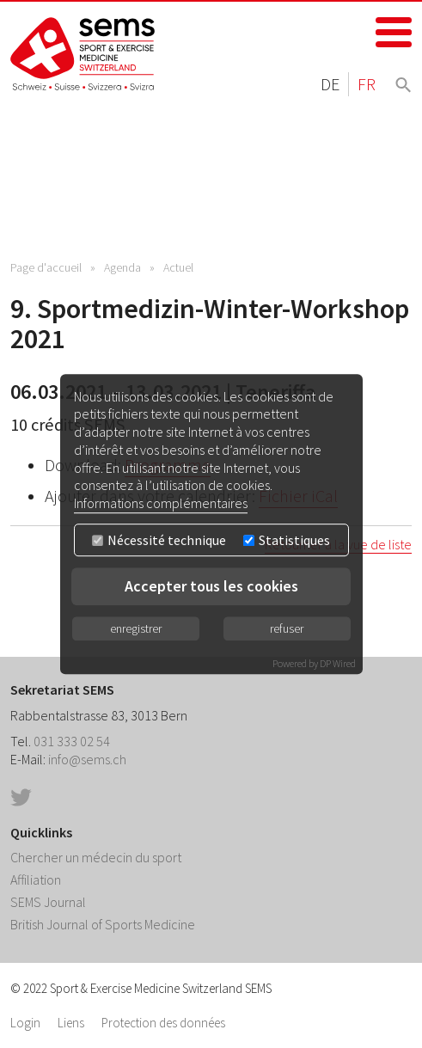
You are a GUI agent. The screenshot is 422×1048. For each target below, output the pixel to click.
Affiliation (35, 879)
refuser (286, 628)
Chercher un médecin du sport (95, 857)
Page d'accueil (46, 267)
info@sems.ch (87, 759)
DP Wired (338, 663)
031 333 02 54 (72, 741)
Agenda (122, 267)
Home (83, 53)
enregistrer (136, 628)
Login (25, 1022)
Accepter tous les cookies (211, 586)
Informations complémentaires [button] (161, 503)
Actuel (178, 267)
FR (367, 84)
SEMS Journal (48, 901)
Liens (71, 1022)
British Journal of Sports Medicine (102, 924)
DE (330, 84)
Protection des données (163, 1022)
